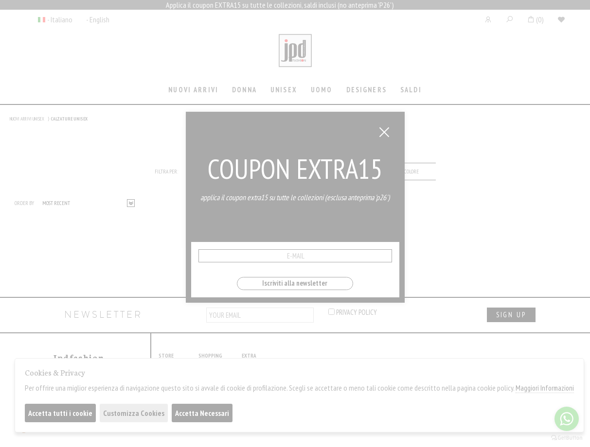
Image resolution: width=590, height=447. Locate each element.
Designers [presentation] (366, 89)
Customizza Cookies (133, 413)
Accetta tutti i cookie (60, 413)
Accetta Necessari (202, 413)
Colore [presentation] (411, 171)
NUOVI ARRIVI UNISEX (27, 119)
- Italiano (59, 19)
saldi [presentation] (411, 89)
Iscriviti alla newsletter (294, 283)
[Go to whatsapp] (566, 419)
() (535, 19)
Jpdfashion (295, 57)
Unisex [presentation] (283, 89)
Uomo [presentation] (322, 89)
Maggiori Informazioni (545, 388)
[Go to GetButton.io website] (566, 437)
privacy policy (352, 312)
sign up (511, 314)
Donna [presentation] (244, 89)
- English (97, 19)
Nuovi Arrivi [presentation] (193, 89)
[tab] (193, 90)
